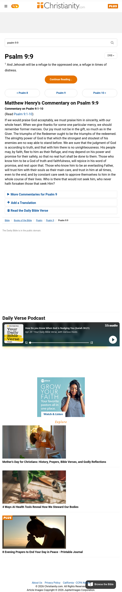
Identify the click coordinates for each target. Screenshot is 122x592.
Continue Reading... (61, 79)
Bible (7, 220)
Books (23, 220)
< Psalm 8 (22, 92)
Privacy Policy (53, 582)
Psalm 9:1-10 (23, 114)
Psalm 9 (61, 92)
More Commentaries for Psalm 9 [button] (32, 194)
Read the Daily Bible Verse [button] (27, 210)
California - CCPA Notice (76, 582)
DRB (111, 55)
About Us (37, 582)
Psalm (39, 220)
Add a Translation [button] (21, 203)
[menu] (5, 7)
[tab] (61, 194)
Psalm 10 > (99, 92)
